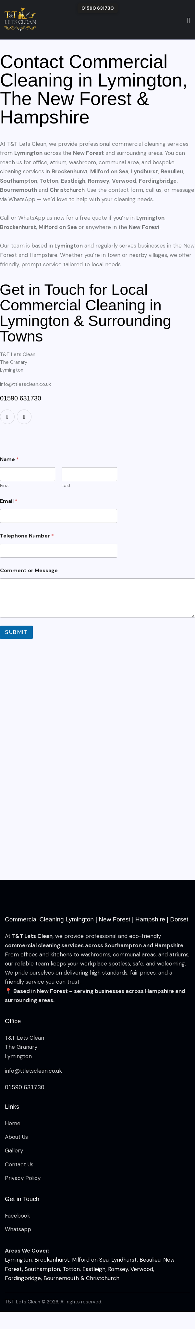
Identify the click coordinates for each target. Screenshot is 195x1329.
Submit (16, 632)
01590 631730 (97, 8)
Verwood (141, 1269)
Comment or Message (29, 570)
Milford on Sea (90, 1259)
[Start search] (189, 20)
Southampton (42, 1269)
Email (9, 501)
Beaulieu (150, 1259)
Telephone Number (27, 536)
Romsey (118, 1269)
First (4, 485)
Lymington (18, 1259)
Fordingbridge (23, 1278)
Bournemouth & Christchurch (81, 1278)
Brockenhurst (51, 1259)
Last (66, 485)
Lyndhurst (124, 1259)
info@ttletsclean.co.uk (25, 384)
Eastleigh (93, 1269)
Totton (71, 1269)
